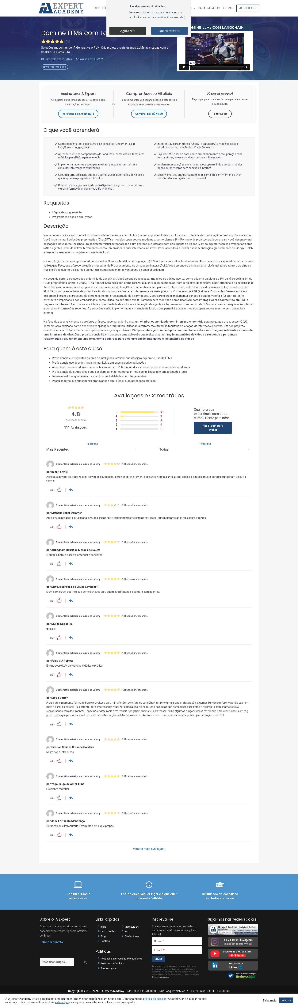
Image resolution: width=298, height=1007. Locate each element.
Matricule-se (248, 8)
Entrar (228, 8)
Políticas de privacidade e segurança (123, 958)
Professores (132, 935)
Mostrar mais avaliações (149, 848)
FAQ (127, 930)
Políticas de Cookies (113, 962)
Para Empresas (209, 8)
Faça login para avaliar (213, 427)
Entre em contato (51, 941)
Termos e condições (160, 976)
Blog (103, 935)
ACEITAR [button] (286, 1000)
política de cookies (154, 999)
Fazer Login (219, 113)
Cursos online (109, 930)
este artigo (62, 1002)
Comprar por (149, 113)
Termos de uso (110, 967)
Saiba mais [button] (269, 1000)
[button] (59, 489)
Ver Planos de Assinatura (78, 113)
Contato (106, 940)
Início (104, 925)
